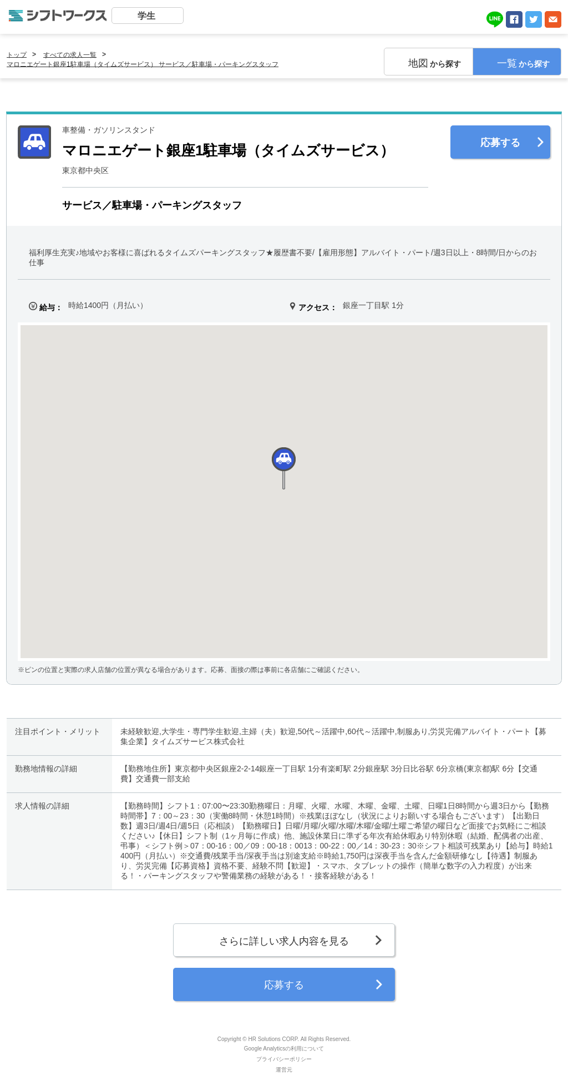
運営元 (284, 1070)
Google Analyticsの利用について (284, 1048)
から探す (434, 63)
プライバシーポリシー (284, 1059)
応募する (500, 142)
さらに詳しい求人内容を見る (284, 941)
